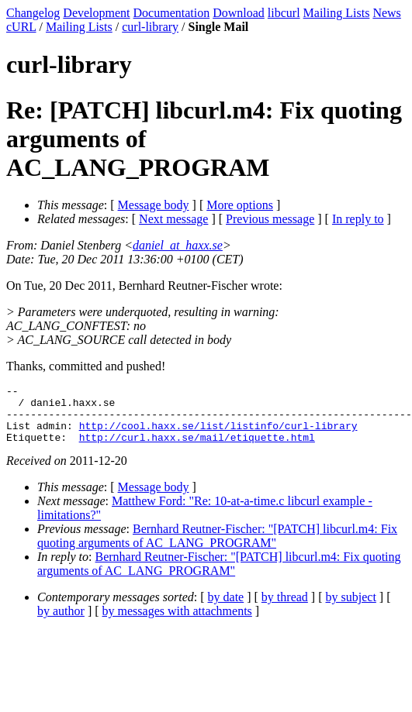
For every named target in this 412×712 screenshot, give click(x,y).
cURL (21, 26)
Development (96, 12)
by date (226, 608)
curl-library (150, 26)
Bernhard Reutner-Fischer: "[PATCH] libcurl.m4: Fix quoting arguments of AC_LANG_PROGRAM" (217, 547)
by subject (351, 608)
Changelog (33, 12)
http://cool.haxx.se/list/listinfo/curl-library (218, 435)
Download (239, 12)
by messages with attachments (177, 622)
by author (61, 622)
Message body (153, 205)
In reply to (358, 218)
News (386, 12)
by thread (284, 608)
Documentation (171, 12)
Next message (173, 218)
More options (239, 205)
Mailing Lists (336, 12)
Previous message (270, 218)
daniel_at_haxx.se (178, 245)
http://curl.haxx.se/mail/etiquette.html (197, 449)
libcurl (284, 12)
